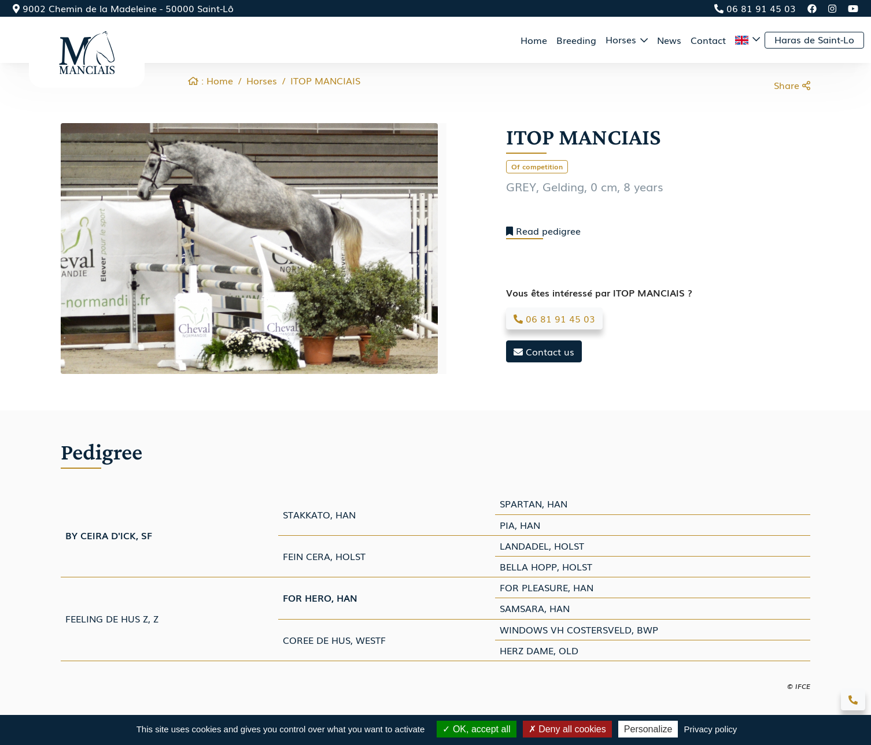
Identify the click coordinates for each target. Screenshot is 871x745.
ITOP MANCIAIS (325, 80)
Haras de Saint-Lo (814, 39)
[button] (747, 39)
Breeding (576, 40)
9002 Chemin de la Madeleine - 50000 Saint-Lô (123, 8)
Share (792, 85)
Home (534, 40)
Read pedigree (543, 230)
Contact (708, 40)
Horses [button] (622, 39)
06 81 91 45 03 (755, 8)
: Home (210, 80)
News (669, 40)
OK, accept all (476, 729)
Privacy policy (710, 729)
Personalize (648, 729)
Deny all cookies (567, 729)
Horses (261, 80)
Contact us (544, 351)
